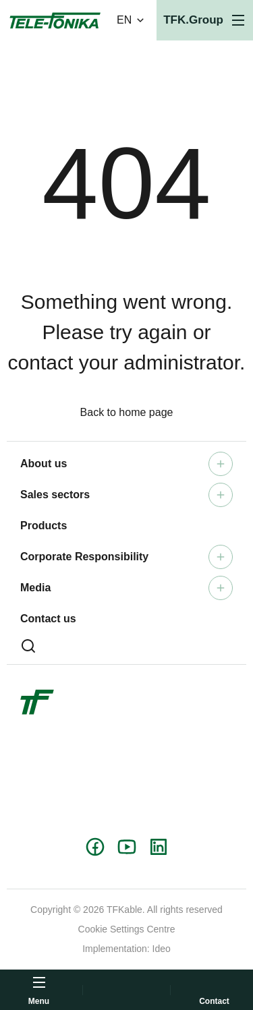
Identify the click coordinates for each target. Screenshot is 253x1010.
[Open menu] (205, 20)
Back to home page (126, 412)
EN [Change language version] (131, 20)
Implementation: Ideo (126, 948)
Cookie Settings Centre (126, 929)
